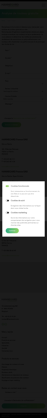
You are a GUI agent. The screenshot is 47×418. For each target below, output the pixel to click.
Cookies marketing (19, 212)
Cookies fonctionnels (20, 186)
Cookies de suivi (18, 200)
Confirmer (12, 231)
